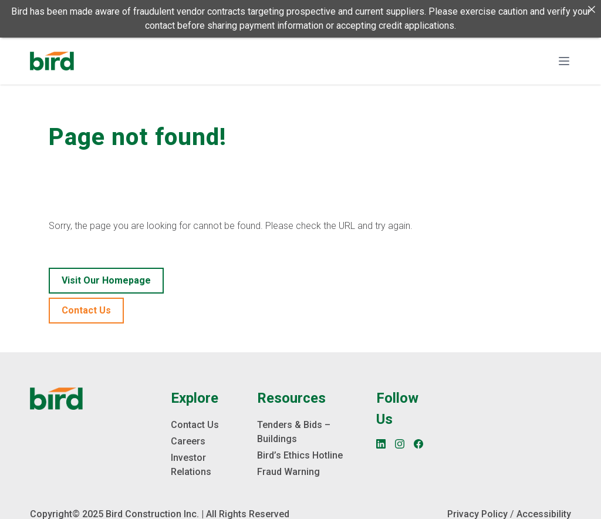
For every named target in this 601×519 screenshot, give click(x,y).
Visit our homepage (106, 279)
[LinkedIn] (381, 443)
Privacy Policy (477, 513)
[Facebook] (418, 443)
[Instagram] (399, 443)
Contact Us (86, 309)
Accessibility (543, 513)
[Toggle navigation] (564, 61)
